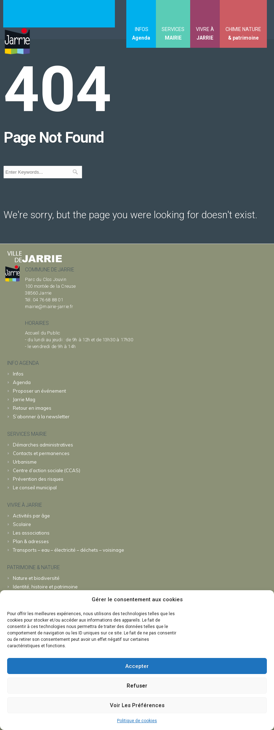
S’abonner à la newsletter (41, 416)
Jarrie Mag (24, 399)
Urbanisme (25, 462)
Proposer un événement (39, 391)
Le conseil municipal (35, 487)
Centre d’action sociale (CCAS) (46, 470)
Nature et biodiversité (36, 578)
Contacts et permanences (41, 453)
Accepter (137, 666)
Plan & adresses (31, 541)
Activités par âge (31, 516)
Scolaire (22, 524)
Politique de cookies (137, 720)
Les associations (31, 533)
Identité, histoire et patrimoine (45, 586)
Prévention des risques (38, 479)
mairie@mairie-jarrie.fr (49, 306)
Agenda (141, 38)
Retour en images (32, 408)
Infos (18, 374)
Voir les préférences (137, 705)
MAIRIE (173, 38)
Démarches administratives (43, 445)
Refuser (137, 686)
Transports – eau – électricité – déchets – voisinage (68, 550)
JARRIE (205, 38)
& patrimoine (243, 38)
